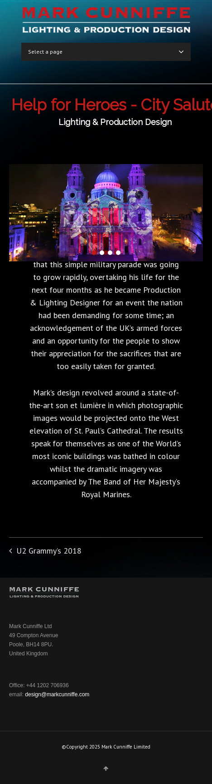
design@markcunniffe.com (57, 694)
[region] (106, 212)
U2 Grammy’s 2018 (49, 550)
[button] (94, 252)
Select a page (106, 51)
